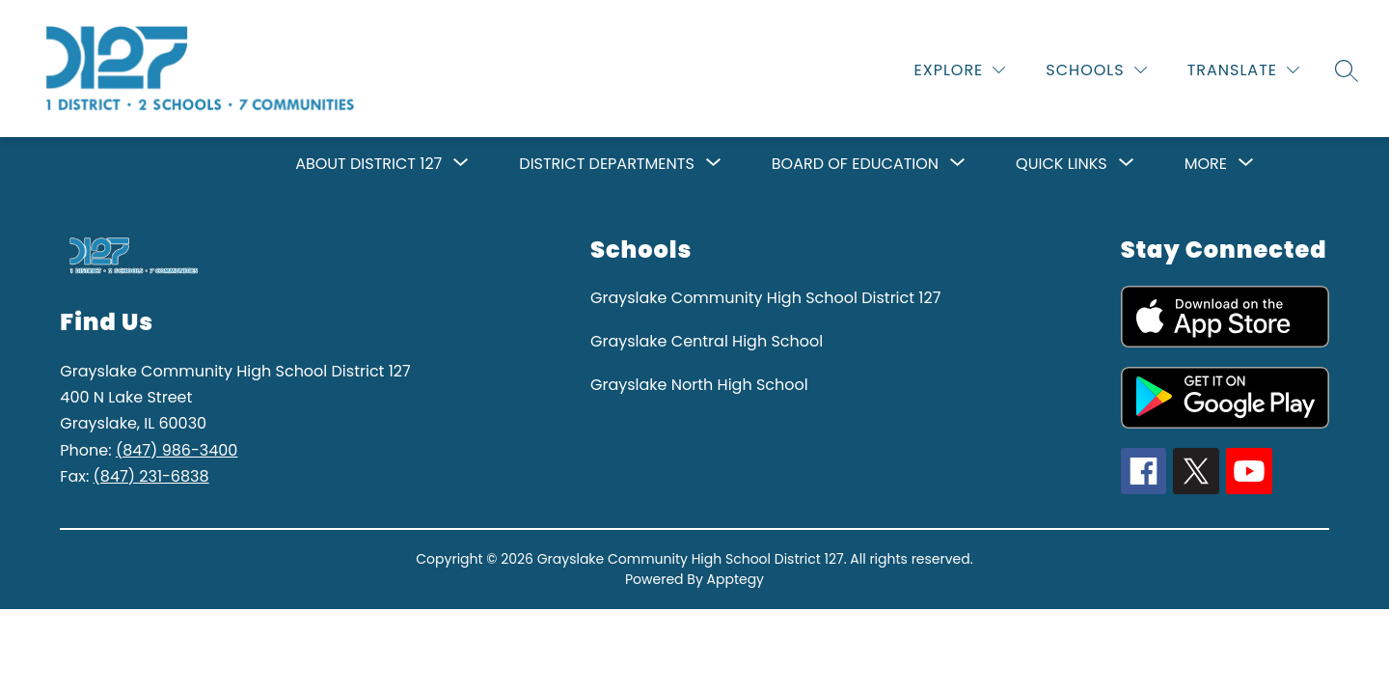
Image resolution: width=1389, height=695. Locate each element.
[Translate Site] (1243, 70)
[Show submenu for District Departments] (606, 164)
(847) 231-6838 (151, 476)
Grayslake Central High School (706, 341)
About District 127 (368, 164)
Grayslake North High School (699, 385)
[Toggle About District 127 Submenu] (461, 164)
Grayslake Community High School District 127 (765, 298)
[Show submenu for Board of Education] (855, 164)
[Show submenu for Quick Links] (1061, 164)
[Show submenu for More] (1206, 164)
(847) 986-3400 (176, 450)
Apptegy (736, 579)
